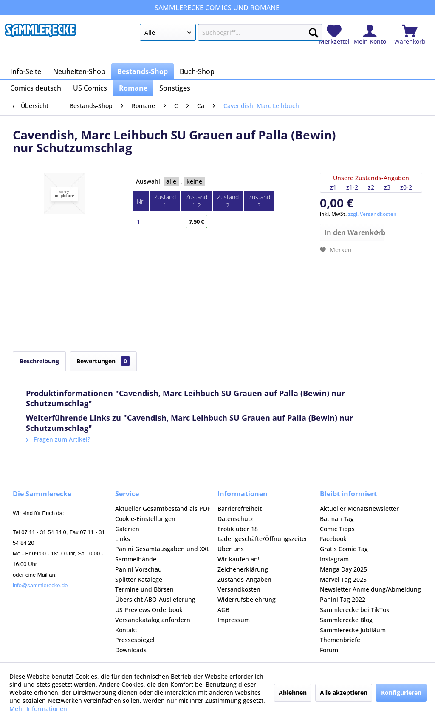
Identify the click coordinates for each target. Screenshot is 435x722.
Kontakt (126, 630)
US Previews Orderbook (149, 610)
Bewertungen (103, 361)
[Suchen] (313, 31)
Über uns (231, 549)
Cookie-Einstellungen (145, 519)
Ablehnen (293, 692)
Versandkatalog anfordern (152, 620)
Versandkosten (239, 589)
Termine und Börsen (144, 589)
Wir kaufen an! (239, 559)
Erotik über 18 (238, 529)
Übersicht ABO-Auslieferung (155, 599)
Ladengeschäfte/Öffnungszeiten (263, 539)
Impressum (234, 620)
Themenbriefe (340, 640)
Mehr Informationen (38, 709)
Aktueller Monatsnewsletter (359, 508)
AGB (223, 610)
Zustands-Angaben (244, 579)
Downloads (131, 650)
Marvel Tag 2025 (343, 579)
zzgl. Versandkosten (372, 214)
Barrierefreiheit (240, 508)
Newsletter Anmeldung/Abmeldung (370, 589)
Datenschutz (235, 519)
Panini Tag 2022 (342, 599)
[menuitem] (231, 34)
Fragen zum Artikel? (58, 439)
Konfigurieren (401, 692)
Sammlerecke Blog (346, 620)
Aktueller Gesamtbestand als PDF (162, 508)
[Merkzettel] (334, 35)
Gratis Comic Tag (344, 549)
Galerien (127, 529)
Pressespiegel (135, 640)
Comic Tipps (337, 529)
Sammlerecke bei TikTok (355, 610)
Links (122, 539)
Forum (329, 650)
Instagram (334, 559)
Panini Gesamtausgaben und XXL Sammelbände (162, 554)
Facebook (333, 539)
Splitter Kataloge (138, 579)
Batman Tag (337, 519)
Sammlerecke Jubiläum (353, 630)
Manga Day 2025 (343, 569)
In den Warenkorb (354, 231)
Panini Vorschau (138, 569)
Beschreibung (39, 361)
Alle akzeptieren (343, 692)
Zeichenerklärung (243, 569)
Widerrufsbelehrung (247, 599)
